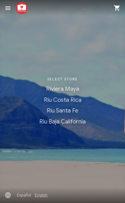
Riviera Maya (62, 88)
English (41, 195)
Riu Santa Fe (62, 110)
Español (24, 195)
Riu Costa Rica (62, 99)
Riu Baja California (62, 121)
